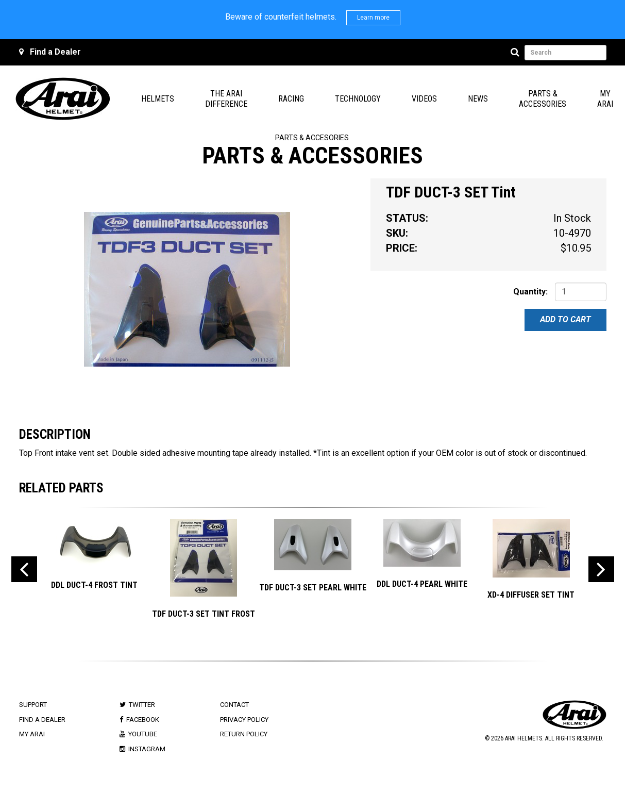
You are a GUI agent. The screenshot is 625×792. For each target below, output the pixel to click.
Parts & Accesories (312, 138)
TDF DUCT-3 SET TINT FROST (203, 614)
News (478, 99)
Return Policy (243, 734)
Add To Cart (565, 319)
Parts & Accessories (542, 99)
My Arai (605, 99)
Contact (234, 704)
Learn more (373, 17)
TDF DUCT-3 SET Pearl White (312, 587)
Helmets (157, 99)
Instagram (146, 749)
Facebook (142, 719)
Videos (424, 99)
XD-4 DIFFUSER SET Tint (531, 595)
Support (33, 704)
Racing (291, 99)
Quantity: (530, 291)
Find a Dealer (55, 52)
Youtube (142, 734)
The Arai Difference (226, 99)
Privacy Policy (244, 719)
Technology (358, 99)
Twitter (142, 704)
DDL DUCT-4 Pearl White (422, 584)
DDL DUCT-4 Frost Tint (94, 585)
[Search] (516, 52)
